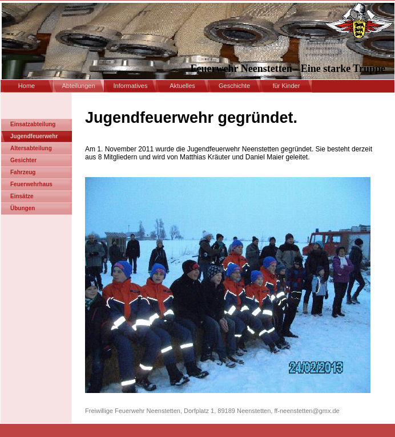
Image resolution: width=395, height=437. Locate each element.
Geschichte (234, 85)
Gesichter (23, 160)
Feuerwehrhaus (31, 184)
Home (26, 85)
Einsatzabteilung (32, 124)
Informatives (131, 85)
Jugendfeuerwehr (34, 136)
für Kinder (286, 85)
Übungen (22, 208)
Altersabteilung (31, 148)
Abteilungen (78, 85)
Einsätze (22, 196)
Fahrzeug (22, 172)
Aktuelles (182, 85)
